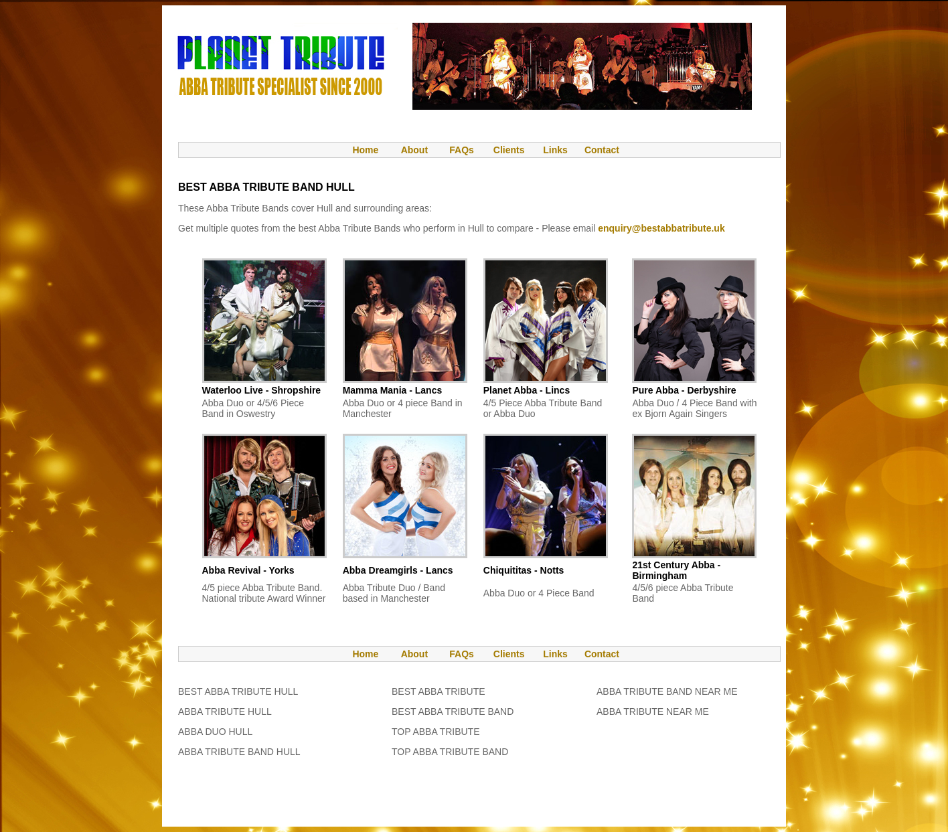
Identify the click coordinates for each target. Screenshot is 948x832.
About (414, 150)
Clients (508, 150)
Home (358, 150)
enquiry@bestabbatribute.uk (661, 228)
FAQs (461, 150)
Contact (601, 150)
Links (555, 150)
